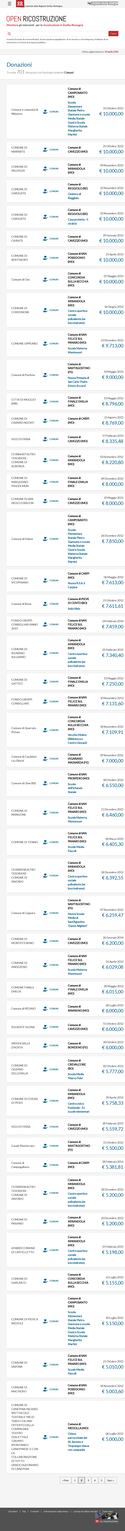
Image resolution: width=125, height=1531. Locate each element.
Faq (24, 1511)
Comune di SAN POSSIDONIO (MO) (77, 257)
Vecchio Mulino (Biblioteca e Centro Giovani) (77, 738)
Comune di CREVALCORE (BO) (77, 1064)
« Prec (65, 1480)
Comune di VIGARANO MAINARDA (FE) (78, 758)
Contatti (35, 1511)
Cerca (113, 33)
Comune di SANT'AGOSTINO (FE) (79, 368)
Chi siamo (13, 1511)
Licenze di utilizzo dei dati (85, 1511)
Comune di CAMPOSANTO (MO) (77, 92)
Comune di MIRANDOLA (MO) (76, 168)
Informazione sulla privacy (56, 1511)
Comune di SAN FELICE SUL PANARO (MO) (77, 338)
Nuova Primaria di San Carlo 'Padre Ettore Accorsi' (78, 381)
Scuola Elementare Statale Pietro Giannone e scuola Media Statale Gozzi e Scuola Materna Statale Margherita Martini (79, 118)
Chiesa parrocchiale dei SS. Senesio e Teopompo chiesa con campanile (78, 1441)
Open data (107, 1511)
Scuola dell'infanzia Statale (75, 788)
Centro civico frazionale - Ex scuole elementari (78, 1107)
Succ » (110, 1480)
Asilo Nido (74, 608)
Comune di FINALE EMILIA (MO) (78, 401)
